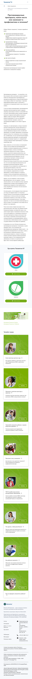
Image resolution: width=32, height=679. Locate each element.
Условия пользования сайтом (10, 647)
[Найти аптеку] (16, 274)
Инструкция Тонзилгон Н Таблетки (11, 324)
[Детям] (9, 626)
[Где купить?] (6, 629)
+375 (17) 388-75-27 (23, 635)
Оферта (5, 650)
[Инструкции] (6, 623)
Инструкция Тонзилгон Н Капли (11, 322)
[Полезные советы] (7, 639)
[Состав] (5, 621)
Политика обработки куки (20, 648)
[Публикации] (6, 634)
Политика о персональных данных (13, 648)
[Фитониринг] (6, 637)
